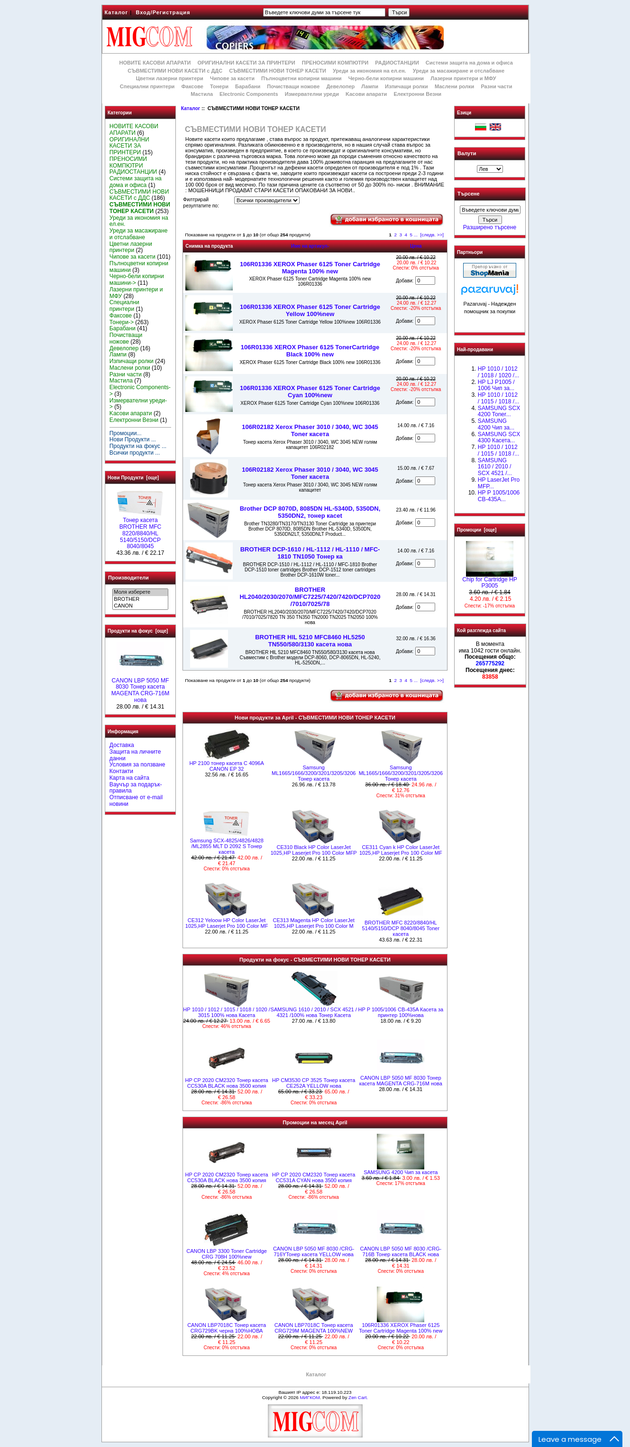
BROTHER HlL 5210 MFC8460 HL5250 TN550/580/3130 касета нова (310, 641)
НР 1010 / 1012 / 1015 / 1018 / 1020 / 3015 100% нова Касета (226, 1012)
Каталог (116, 12)
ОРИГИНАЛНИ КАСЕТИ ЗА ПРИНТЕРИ (246, 62)
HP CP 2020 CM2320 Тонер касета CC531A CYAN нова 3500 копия (313, 1177)
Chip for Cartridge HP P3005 (489, 580)
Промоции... (126, 433)
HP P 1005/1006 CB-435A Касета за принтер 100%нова (401, 1012)
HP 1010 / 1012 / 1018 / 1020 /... (498, 372)
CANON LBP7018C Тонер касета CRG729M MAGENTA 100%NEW (313, 1328)
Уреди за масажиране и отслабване (458, 71)
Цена (416, 246)
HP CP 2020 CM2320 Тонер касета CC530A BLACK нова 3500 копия (226, 1083)
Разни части (496, 86)
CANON (140, 606)
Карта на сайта (129, 778)
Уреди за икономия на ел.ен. (369, 71)
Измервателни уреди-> (138, 404)
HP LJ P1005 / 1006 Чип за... (496, 385)
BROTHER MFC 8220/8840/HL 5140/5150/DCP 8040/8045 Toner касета (401, 928)
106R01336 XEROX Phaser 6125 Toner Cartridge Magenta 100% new (310, 268)
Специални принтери (147, 86)
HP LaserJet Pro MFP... (499, 483)
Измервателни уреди (312, 94)
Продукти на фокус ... (138, 446)
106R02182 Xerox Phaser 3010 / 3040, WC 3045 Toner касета (310, 430)
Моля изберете (140, 592)
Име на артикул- (310, 246)
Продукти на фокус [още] (138, 631)
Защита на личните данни (135, 755)
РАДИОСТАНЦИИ (397, 62)
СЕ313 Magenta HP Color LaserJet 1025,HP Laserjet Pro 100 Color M (314, 923)
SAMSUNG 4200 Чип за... (496, 424)
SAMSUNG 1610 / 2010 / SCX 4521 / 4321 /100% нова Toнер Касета (314, 1012)
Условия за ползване (137, 764)
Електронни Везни (417, 94)
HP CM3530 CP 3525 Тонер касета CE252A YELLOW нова (313, 1083)
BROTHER (140, 599)
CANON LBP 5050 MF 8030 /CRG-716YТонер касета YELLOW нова (314, 1251)
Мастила (202, 94)
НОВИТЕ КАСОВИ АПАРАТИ (155, 62)
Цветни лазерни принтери (169, 78)
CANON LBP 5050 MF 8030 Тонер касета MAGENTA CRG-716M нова (140, 687)
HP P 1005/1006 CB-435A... (499, 496)
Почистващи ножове (293, 86)
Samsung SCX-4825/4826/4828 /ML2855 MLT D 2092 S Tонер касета (226, 846)
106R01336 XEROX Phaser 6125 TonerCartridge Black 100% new (310, 351)
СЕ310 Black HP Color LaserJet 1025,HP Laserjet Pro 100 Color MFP (314, 850)
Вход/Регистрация (163, 12)
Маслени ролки (454, 86)
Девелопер (340, 86)
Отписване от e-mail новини (136, 800)
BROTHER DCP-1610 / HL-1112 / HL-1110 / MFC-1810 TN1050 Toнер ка (310, 553)
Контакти (121, 771)
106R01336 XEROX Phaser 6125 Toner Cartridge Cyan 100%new (310, 391)
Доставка (122, 745)
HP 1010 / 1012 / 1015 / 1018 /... (498, 450)
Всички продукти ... (135, 452)
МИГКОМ (310, 1397)
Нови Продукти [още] (133, 477)
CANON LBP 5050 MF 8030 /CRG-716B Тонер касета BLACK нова (401, 1251)
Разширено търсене (489, 227)
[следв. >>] (432, 234)
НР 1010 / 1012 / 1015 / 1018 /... (498, 398)
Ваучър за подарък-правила (136, 787)
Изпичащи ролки (406, 86)
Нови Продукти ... (133, 439)
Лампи (369, 86)
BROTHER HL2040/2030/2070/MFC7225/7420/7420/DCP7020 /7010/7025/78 (309, 596)
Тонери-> (122, 322)
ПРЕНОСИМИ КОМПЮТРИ (335, 62)
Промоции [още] (476, 529)
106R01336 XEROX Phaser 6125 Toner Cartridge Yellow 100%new (310, 310)
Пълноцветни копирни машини (301, 78)
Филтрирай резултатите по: (201, 202)
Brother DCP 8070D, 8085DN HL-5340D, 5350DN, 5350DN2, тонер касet (310, 512)
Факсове (192, 86)
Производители (128, 577)
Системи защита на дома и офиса (469, 62)
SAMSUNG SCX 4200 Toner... (499, 411)
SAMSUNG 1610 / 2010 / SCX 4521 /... (495, 467)
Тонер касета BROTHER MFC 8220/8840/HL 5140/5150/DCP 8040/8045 (140, 531)
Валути (466, 153)
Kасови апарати (366, 94)
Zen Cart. (358, 1397)
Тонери (219, 86)
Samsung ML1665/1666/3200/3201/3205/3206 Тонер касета (314, 773)
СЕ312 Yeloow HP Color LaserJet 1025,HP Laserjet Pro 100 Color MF (226, 923)
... (416, 234)
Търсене (468, 194)
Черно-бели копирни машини (386, 78)
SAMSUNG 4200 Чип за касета (401, 1172)
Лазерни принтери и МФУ (463, 78)
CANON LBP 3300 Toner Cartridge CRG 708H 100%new (226, 1254)
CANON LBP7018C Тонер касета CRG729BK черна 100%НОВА (226, 1328)
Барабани (247, 86)
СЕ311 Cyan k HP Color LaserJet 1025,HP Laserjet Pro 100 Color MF (400, 850)
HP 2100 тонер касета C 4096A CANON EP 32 (226, 766)
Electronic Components (248, 94)
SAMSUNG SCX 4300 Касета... (499, 437)
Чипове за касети (232, 78)
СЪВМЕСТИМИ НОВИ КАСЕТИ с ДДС (175, 71)
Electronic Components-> (140, 390)
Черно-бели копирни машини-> (137, 279)
